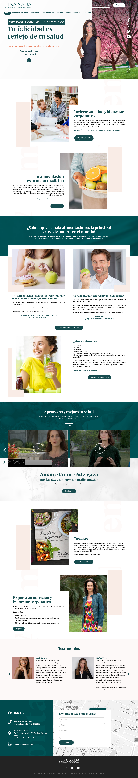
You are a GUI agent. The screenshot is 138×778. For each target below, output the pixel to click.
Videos (72, 13)
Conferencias (52, 13)
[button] (123, 5)
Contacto (91, 13)
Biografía (81, 13)
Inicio (11, 13)
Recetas (63, 13)
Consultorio (39, 13)
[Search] (113, 5)
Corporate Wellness (24, 13)
